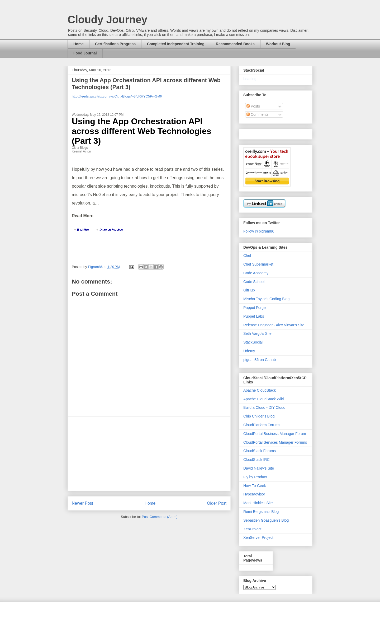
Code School (253, 282)
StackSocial (253, 342)
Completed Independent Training (176, 44)
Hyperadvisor (254, 494)
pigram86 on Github (259, 360)
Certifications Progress (115, 44)
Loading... (251, 79)
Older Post (216, 503)
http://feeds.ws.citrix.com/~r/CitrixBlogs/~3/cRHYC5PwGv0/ (117, 96)
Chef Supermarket (258, 264)
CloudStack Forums (259, 451)
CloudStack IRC (256, 459)
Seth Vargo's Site (257, 333)
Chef (247, 255)
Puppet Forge (254, 307)
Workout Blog (278, 44)
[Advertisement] (149, 454)
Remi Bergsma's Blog (261, 511)
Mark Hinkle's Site (258, 503)
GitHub (249, 290)
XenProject (252, 529)
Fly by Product (255, 477)
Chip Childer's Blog (259, 416)
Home (78, 44)
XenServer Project (258, 537)
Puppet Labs (253, 316)
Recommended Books (235, 44)
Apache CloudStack (259, 390)
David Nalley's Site (258, 468)
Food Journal (85, 53)
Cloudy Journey (107, 19)
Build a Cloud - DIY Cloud (264, 407)
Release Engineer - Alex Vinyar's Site (273, 325)
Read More (82, 216)
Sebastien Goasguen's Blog (266, 520)
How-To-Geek (254, 486)
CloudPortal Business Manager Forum (274, 434)
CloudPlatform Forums (261, 425)
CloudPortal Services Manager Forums (275, 442)
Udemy (249, 351)
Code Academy (255, 273)
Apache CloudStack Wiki (263, 399)
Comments (257, 114)
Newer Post (82, 503)
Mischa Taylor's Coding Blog (266, 299)
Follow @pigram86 (258, 231)
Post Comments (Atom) (159, 517)
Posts (253, 106)
